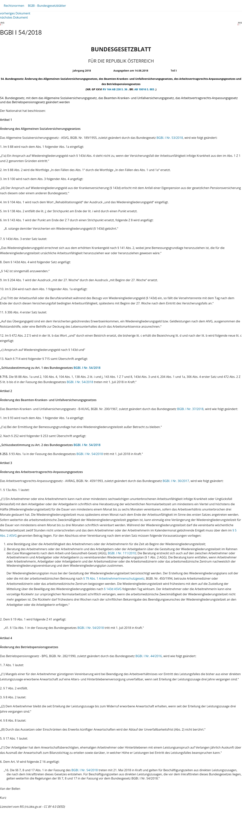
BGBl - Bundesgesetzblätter (47, 6)
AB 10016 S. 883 (144, 89)
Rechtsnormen (14, 6)
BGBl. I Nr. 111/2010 (122, 553)
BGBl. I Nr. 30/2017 (176, 481)
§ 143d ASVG (113, 589)
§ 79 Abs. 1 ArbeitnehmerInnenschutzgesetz (113, 578)
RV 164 (107, 89)
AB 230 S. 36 (120, 89)
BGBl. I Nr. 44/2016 (148, 656)
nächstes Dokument (14, 17)
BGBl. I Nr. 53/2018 (169, 138)
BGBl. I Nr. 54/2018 (87, 368)
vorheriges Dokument (15, 13)
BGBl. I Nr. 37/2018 (190, 409)
